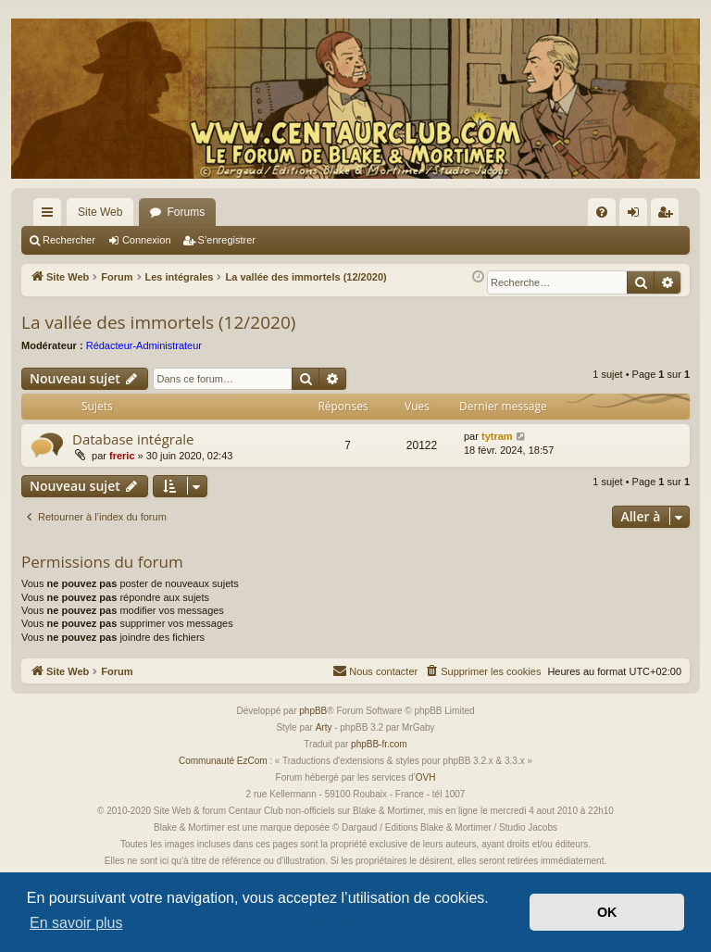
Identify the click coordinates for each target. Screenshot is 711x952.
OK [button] (607, 912)
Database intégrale (132, 439)
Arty (324, 727)
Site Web (100, 212)
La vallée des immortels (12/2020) (158, 322)
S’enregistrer (227, 239)
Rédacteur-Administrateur (144, 345)
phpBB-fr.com (379, 744)
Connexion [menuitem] (637, 216)
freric (122, 455)
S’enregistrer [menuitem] (669, 216)
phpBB (313, 711)
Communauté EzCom (223, 761)
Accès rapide (51, 216)
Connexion (146, 239)
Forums (186, 212)
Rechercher (69, 239)
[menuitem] (602, 212)
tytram (497, 436)
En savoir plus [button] (76, 923)
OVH (426, 777)
